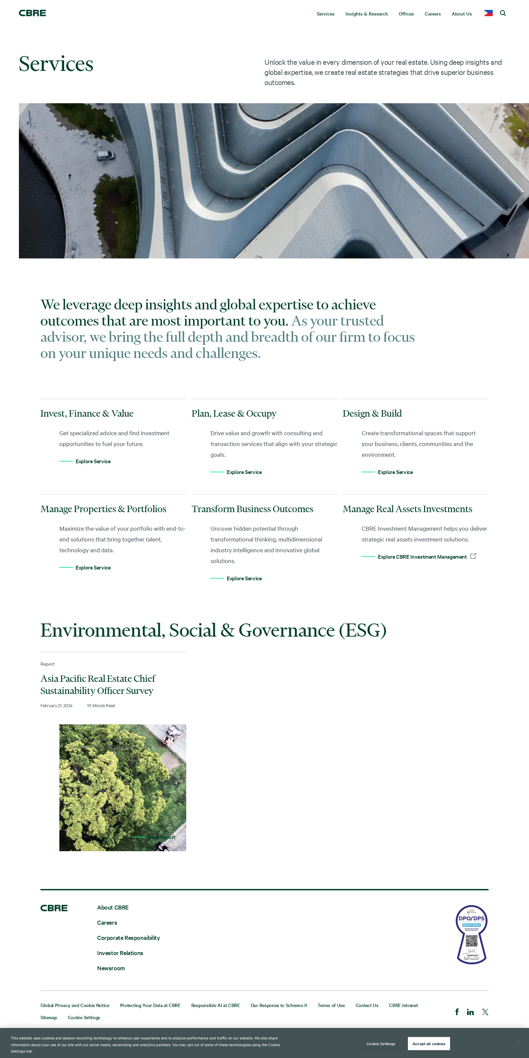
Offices (406, 13)
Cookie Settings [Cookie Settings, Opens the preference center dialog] (381, 1044)
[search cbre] (503, 13)
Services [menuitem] (326, 13)
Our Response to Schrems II (279, 1005)
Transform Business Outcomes (252, 508)
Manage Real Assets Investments (407, 508)
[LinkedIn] (470, 1013)
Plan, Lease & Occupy (234, 413)
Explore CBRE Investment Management (427, 556)
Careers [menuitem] (433, 13)
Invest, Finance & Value (87, 413)
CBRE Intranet (403, 1005)
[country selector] (488, 13)
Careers (107, 922)
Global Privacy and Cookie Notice (74, 1005)
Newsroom (111, 968)
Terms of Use (330, 1005)
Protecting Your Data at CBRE (150, 1005)
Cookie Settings (84, 1017)
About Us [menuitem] (462, 13)
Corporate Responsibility (128, 937)
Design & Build (372, 413)
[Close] (518, 1043)
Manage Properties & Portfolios (103, 508)
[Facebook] (457, 1012)
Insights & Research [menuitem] (366, 13)
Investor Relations (120, 952)
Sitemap (48, 1017)
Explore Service (93, 461)
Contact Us (367, 1005)
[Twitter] (485, 1013)
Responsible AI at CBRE (215, 1005)
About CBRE (113, 907)
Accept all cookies (429, 1044)
